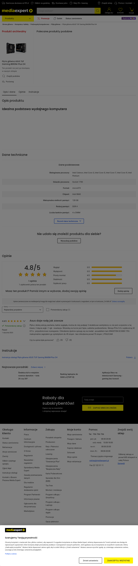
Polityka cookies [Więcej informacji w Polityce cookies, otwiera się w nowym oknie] (11, 554)
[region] (69, 545)
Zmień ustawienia (90, 560)
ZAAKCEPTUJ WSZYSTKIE (118, 560)
